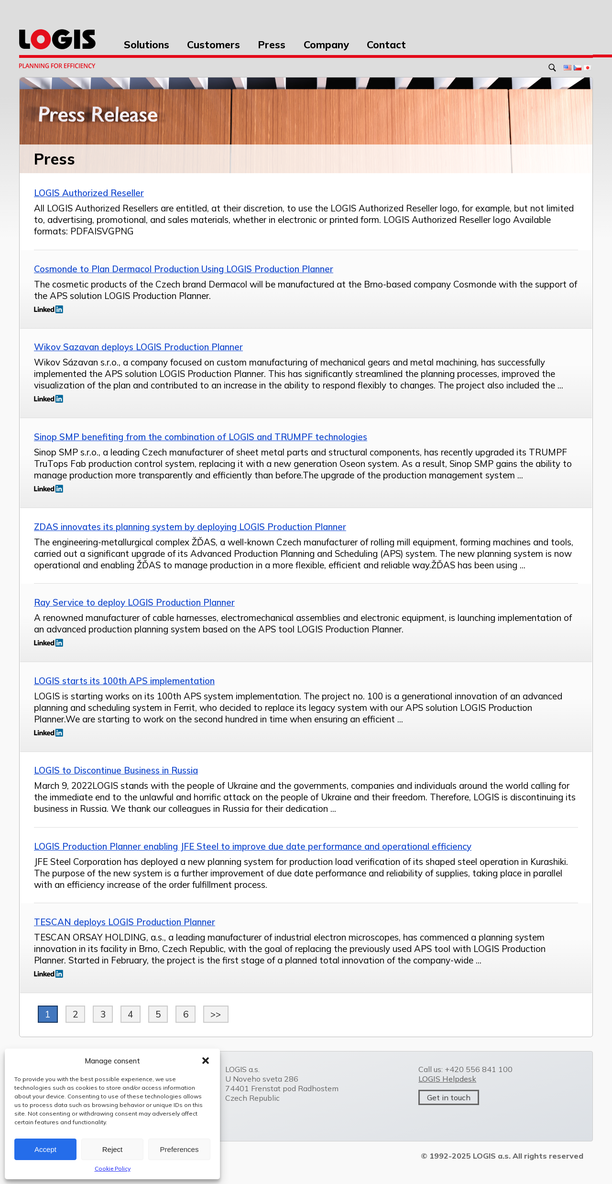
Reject (112, 1149)
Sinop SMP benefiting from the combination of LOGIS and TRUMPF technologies (200, 437)
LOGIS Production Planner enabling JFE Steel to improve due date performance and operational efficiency (252, 846)
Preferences (179, 1149)
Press (271, 44)
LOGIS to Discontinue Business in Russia (116, 770)
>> (215, 1014)
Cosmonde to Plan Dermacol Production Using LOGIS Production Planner (183, 269)
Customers (213, 44)
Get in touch (448, 1097)
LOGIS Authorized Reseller (89, 193)
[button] (205, 1060)
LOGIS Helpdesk (447, 1079)
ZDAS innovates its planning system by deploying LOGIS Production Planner (190, 526)
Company (326, 44)
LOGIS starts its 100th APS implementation (124, 680)
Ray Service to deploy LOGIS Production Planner (134, 602)
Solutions (146, 44)
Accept (45, 1149)
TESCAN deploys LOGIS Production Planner (124, 922)
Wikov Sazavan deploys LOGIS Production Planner (138, 347)
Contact (386, 44)
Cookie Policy (113, 1168)
